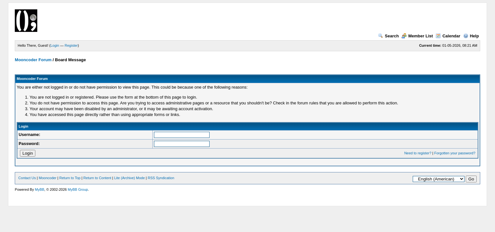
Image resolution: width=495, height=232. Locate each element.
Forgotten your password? (454, 153)
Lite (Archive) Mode (129, 178)
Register (71, 45)
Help (471, 36)
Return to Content (97, 178)
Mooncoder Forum (33, 59)
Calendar (448, 36)
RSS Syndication (161, 178)
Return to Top (70, 178)
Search (388, 36)
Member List (417, 36)
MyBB (39, 189)
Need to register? (417, 153)
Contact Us (27, 178)
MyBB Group (78, 189)
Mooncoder (48, 178)
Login (54, 45)
